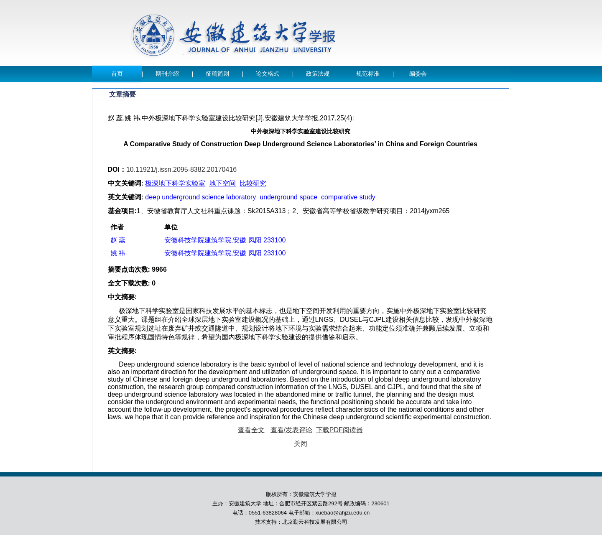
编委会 (418, 74)
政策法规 (317, 74)
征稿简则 (217, 74)
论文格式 (267, 74)
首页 (117, 74)
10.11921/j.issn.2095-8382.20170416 (181, 169)
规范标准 (368, 74)
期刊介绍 (167, 74)
